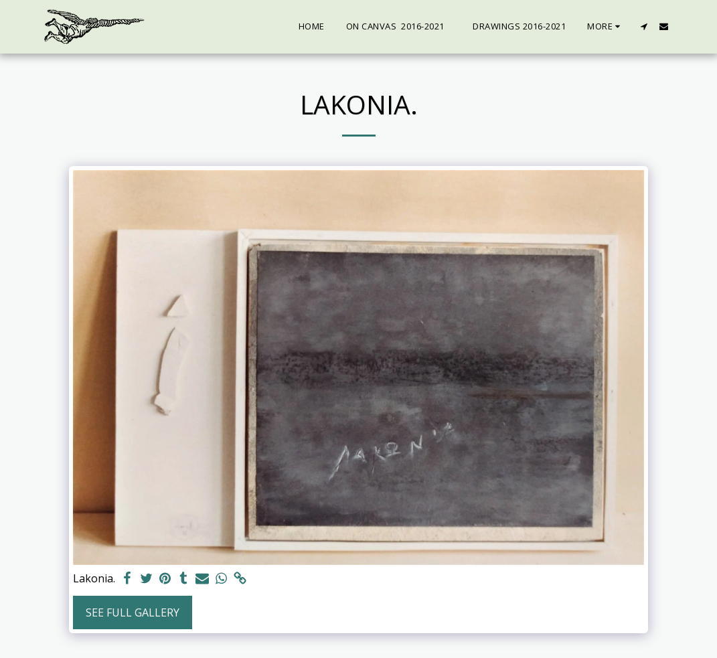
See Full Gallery (132, 612)
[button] (644, 26)
